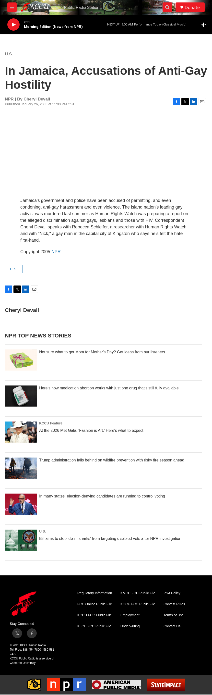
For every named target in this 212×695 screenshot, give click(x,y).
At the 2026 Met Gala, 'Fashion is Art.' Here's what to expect (91, 430)
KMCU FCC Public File (137, 593)
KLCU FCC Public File (94, 626)
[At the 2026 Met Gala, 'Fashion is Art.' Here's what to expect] (21, 432)
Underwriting (130, 626)
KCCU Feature (50, 423)
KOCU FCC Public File (137, 604)
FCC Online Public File (94, 604)
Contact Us (172, 626)
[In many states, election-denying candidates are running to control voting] (21, 504)
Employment (130, 615)
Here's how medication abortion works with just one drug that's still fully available (109, 388)
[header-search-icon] (167, 7)
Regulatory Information (94, 593)
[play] (13, 24)
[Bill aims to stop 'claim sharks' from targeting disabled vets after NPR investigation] (21, 540)
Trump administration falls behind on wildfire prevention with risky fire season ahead (111, 460)
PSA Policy (172, 593)
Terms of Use (174, 615)
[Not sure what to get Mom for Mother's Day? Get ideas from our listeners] (21, 360)
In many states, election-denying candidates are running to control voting (102, 496)
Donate (192, 7)
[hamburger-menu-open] (12, 7)
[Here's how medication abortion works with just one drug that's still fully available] (21, 396)
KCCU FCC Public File (94, 615)
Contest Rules (174, 604)
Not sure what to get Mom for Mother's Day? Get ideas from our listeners (102, 352)
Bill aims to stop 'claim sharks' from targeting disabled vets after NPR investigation (110, 538)
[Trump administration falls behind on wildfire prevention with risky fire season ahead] (21, 468)
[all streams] (205, 24)
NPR (56, 251)
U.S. (9, 54)
